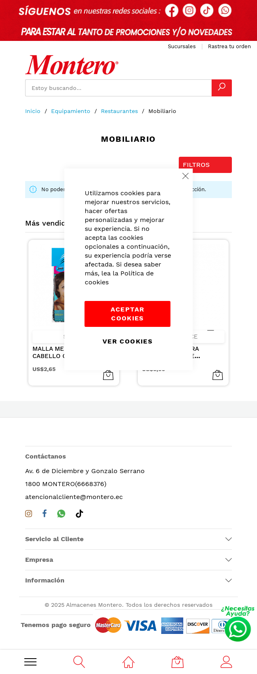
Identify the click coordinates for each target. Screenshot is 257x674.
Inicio (34, 111)
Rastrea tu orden (229, 46)
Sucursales (182, 46)
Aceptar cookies (127, 313)
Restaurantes (120, 111)
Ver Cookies (127, 341)
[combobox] (118, 87)
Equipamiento (71, 111)
